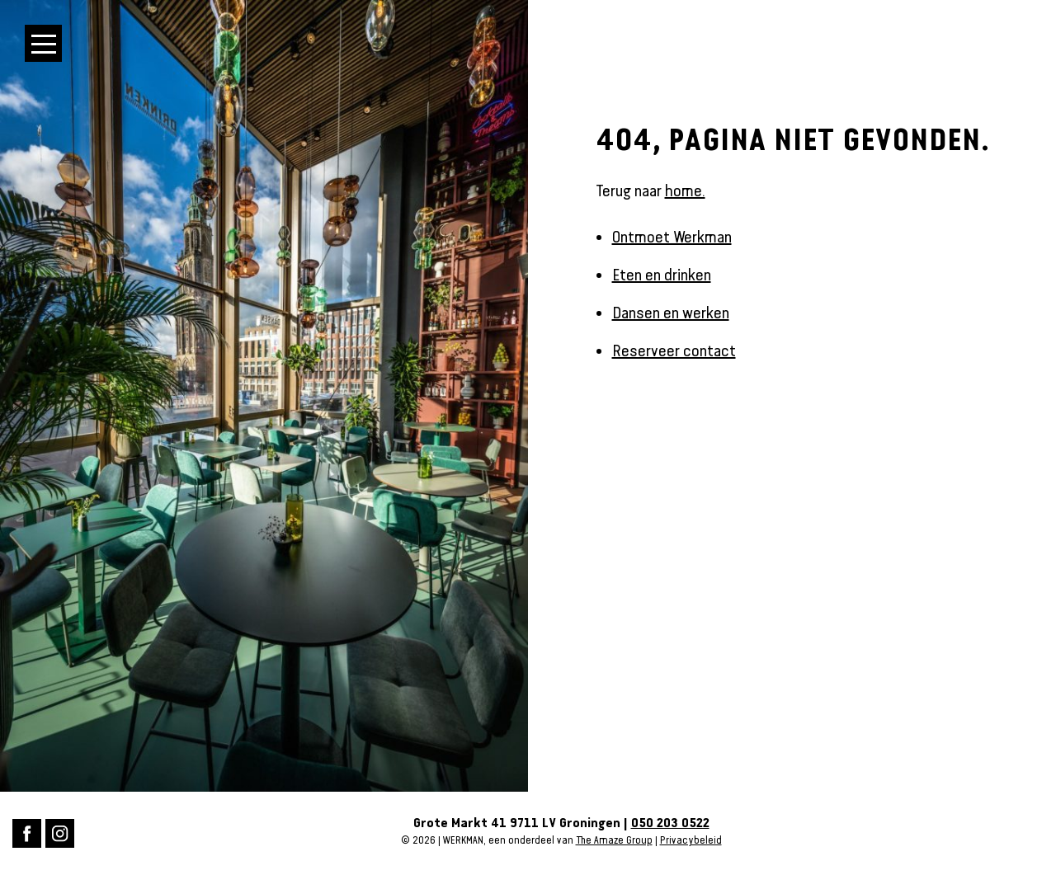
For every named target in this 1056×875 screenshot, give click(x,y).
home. (685, 190)
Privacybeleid (691, 840)
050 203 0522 (670, 823)
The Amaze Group (614, 840)
